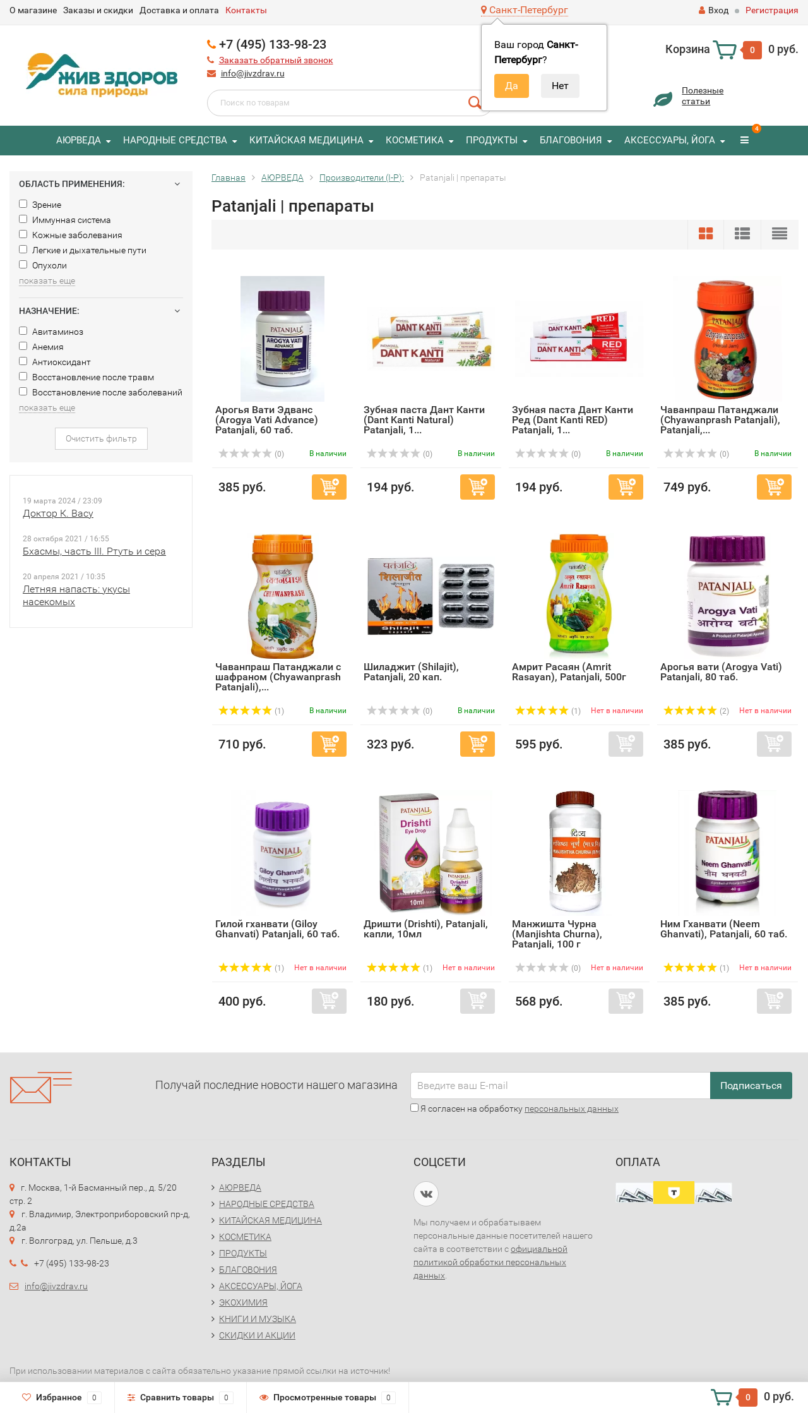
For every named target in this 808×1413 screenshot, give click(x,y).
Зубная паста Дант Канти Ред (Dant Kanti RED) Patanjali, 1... (572, 420)
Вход (713, 10)
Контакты (246, 10)
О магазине (33, 10)
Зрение (40, 205)
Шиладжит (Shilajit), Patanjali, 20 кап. (411, 672)
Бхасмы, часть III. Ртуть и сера (94, 551)
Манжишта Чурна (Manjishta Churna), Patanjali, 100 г (557, 934)
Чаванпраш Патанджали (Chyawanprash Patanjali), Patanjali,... (720, 420)
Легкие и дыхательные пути (82, 250)
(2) (696, 711)
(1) (251, 711)
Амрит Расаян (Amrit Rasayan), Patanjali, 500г (569, 672)
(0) (251, 454)
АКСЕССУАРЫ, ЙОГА (669, 140)
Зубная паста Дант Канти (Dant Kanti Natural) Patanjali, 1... (424, 420)
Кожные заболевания (70, 235)
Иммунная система (65, 220)
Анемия (41, 347)
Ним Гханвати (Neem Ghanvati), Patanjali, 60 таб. (723, 929)
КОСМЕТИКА (415, 140)
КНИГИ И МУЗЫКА (257, 1319)
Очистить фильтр (101, 438)
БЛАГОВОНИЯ (571, 140)
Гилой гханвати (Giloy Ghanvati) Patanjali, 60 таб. (277, 929)
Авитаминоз (51, 332)
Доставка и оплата (179, 10)
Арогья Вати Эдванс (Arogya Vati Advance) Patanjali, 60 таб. (266, 420)
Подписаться (751, 1085)
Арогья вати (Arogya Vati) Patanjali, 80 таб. (721, 672)
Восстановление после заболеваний (100, 392)
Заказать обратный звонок (276, 60)
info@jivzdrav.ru (253, 73)
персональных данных (572, 1108)
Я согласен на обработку (514, 1108)
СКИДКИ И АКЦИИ (257, 1335)
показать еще (47, 280)
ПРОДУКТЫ (492, 140)
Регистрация (772, 10)
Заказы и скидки (98, 10)
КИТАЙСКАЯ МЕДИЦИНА (306, 140)
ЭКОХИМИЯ (243, 1302)
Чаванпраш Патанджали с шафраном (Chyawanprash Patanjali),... (278, 677)
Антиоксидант (55, 362)
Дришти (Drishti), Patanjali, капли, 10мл (426, 929)
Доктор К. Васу (58, 513)
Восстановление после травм (86, 377)
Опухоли (43, 265)
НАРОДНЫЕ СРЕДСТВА (175, 140)
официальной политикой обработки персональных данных (490, 1262)
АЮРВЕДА (78, 140)
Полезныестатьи (702, 95)
